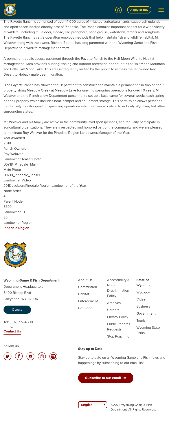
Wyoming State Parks (148, 330)
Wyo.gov (143, 292)
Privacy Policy (117, 316)
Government (146, 313)
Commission (87, 286)
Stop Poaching (118, 336)
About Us (85, 279)
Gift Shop (85, 308)
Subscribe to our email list (105, 377)
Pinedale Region (16, 227)
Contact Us (12, 331)
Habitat (83, 294)
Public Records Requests (118, 326)
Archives (114, 302)
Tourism (142, 320)
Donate (17, 309)
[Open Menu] (161, 10)
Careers (113, 309)
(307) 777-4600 (21, 323)
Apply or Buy (139, 9)
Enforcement (88, 301)
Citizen (141, 299)
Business (143, 306)
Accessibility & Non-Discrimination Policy (118, 287)
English (86, 404)
